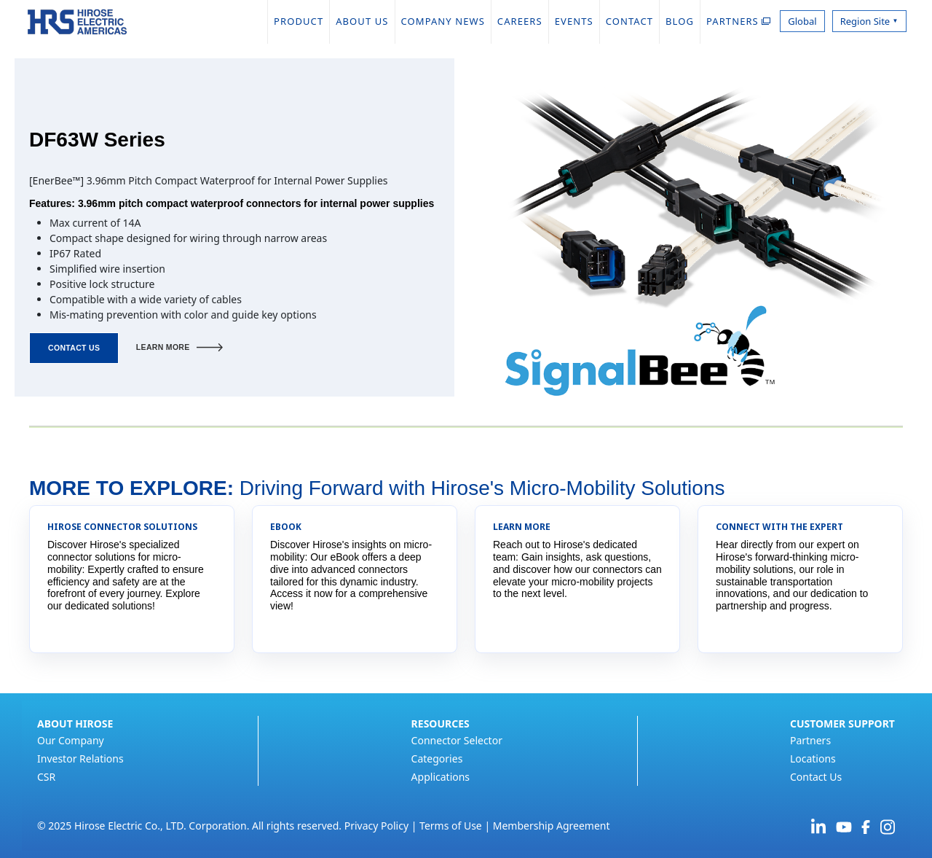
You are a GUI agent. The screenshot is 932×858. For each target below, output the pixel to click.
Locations (813, 758)
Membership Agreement (551, 825)
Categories (437, 758)
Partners (810, 740)
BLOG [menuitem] (680, 21)
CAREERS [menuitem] (519, 21)
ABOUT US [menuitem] (362, 21)
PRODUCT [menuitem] (298, 21)
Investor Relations (80, 758)
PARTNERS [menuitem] (738, 21)
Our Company (70, 740)
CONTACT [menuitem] (629, 21)
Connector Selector (456, 740)
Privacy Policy (376, 825)
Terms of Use (450, 825)
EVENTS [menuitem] (574, 21)
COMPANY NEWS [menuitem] (443, 21)
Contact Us (816, 777)
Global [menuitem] (802, 21)
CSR (46, 777)
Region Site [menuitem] (869, 21)
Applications (440, 777)
